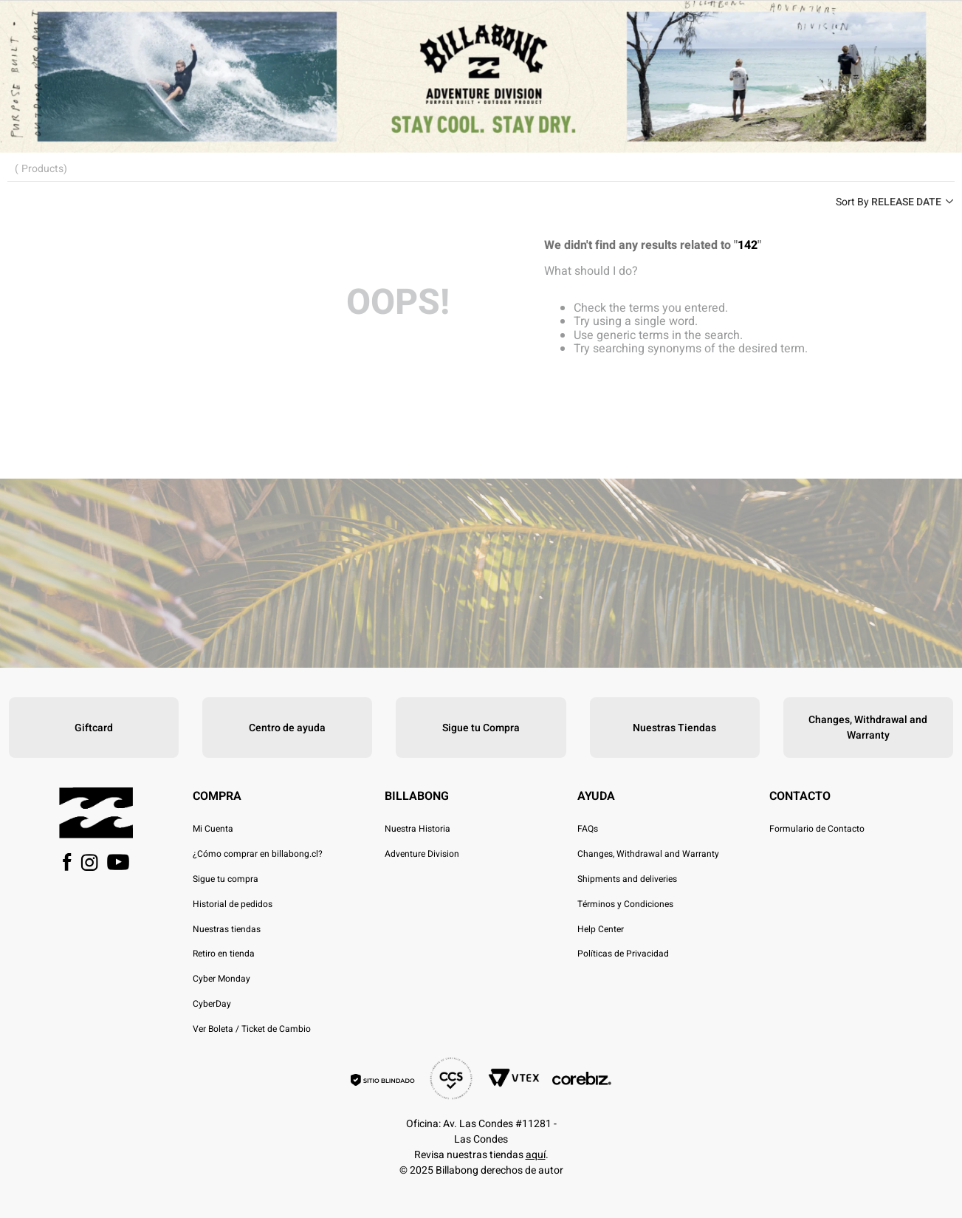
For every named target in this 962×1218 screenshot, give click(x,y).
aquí (536, 1155)
